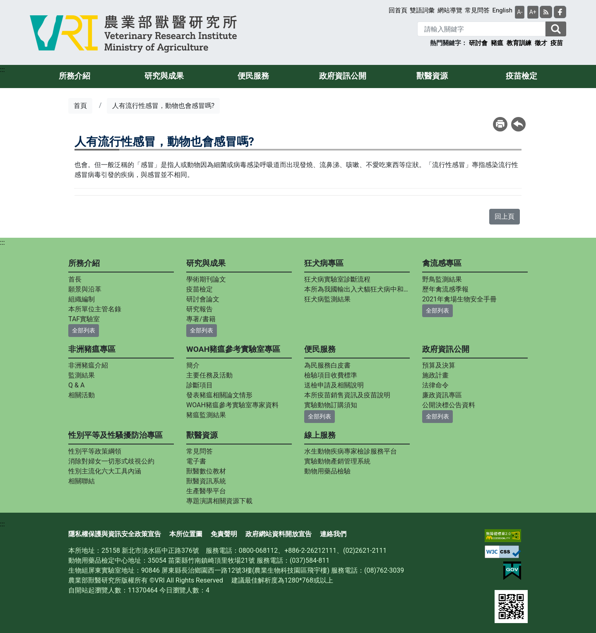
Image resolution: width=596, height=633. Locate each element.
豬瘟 (497, 43)
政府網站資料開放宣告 (278, 534)
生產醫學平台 (206, 491)
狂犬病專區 (324, 263)
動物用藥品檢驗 (327, 471)
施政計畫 (435, 375)
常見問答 (477, 10)
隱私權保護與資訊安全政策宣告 (114, 534)
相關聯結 (81, 481)
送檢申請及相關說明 (334, 385)
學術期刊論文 (206, 279)
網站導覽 (449, 10)
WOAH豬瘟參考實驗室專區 (233, 349)
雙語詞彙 (422, 10)
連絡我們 (333, 534)
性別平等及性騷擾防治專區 (115, 435)
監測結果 (81, 375)
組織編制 (81, 299)
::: (2, 70)
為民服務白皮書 (327, 365)
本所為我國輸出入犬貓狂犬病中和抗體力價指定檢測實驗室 (357, 289)
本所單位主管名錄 (94, 309)
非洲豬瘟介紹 (88, 365)
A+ (532, 12)
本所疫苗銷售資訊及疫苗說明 (347, 395)
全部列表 (83, 330)
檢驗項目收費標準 (330, 375)
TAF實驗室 (84, 319)
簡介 (192, 365)
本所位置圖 (185, 534)
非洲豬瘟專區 (91, 349)
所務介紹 (74, 76)
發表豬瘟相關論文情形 (219, 395)
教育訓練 (519, 43)
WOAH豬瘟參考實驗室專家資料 (232, 405)
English (502, 10)
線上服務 (320, 435)
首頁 (80, 106)
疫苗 (556, 43)
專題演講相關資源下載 (219, 501)
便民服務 (253, 76)
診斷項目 (199, 385)
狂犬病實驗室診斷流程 (337, 279)
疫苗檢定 (521, 76)
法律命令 (435, 385)
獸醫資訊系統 (206, 481)
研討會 (478, 43)
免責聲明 (224, 534)
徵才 (541, 43)
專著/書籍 (201, 319)
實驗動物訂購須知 (330, 405)
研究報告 (199, 309)
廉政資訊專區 (442, 395)
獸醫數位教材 (206, 471)
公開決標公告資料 (448, 405)
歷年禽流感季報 (445, 289)
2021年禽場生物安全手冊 (459, 299)
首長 (75, 279)
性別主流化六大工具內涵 (104, 471)
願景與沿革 (84, 289)
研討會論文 (202, 299)
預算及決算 (438, 365)
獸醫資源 (432, 76)
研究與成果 (164, 76)
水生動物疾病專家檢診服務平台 (350, 451)
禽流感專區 (441, 263)
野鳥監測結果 (442, 279)
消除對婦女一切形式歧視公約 (111, 461)
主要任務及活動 (209, 375)
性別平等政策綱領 (94, 451)
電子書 (196, 461)
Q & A (76, 385)
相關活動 (81, 395)
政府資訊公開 (342, 76)
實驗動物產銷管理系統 (337, 461)
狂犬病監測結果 (327, 299)
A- (519, 12)
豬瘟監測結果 (206, 415)
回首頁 (398, 10)
